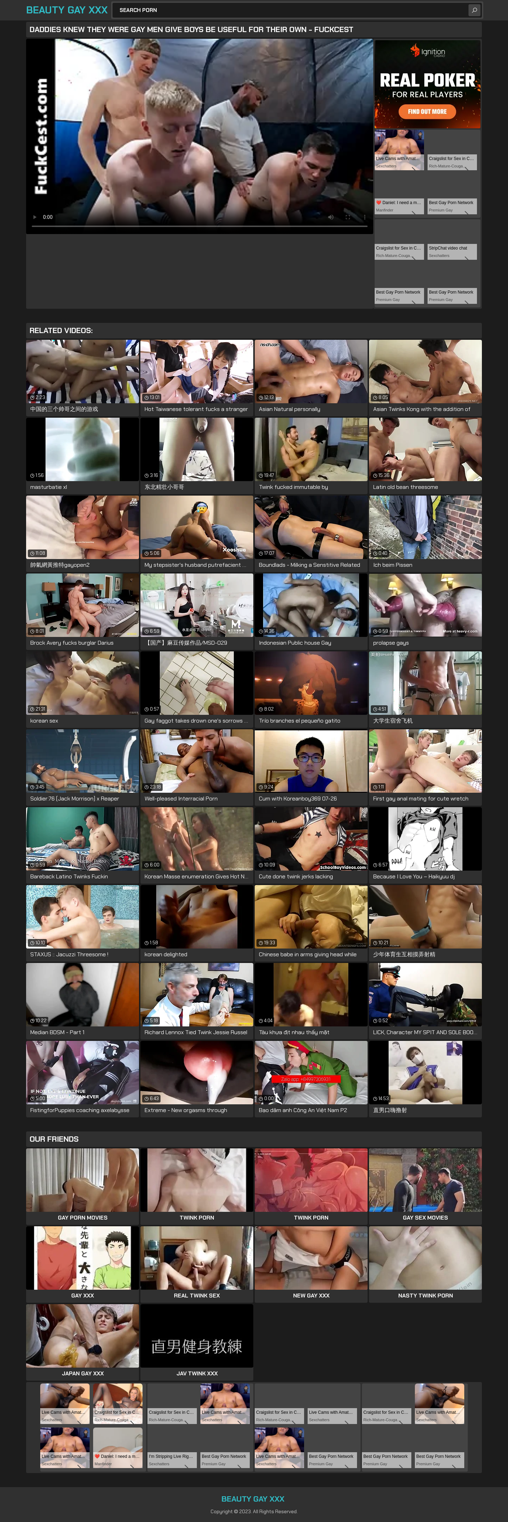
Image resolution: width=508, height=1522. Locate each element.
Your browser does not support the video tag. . (199, 136)
